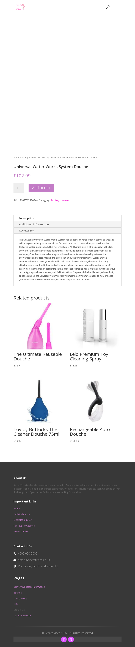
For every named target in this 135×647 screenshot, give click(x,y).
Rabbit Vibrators (21, 514)
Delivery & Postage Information (29, 586)
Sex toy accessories (30, 157)
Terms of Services (22, 615)
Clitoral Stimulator (22, 519)
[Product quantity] (18, 188)
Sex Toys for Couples (24, 525)
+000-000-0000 (27, 553)
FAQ (15, 604)
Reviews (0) (26, 230)
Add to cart (41, 187)
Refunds (17, 592)
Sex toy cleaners (50, 157)
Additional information (34, 224)
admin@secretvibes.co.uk (34, 560)
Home (16, 157)
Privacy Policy (20, 598)
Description (26, 218)
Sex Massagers (20, 531)
